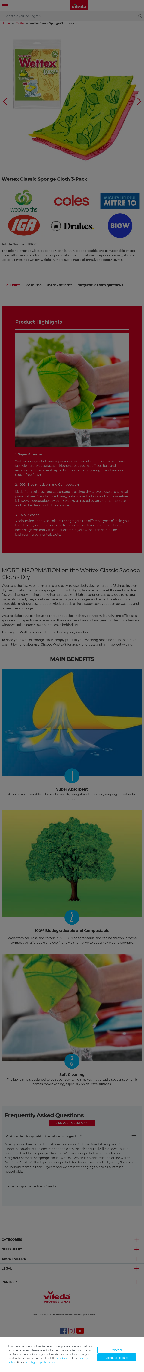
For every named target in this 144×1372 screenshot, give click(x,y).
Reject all (117, 1350)
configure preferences (40, 1362)
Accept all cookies (116, 1358)
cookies (62, 1358)
